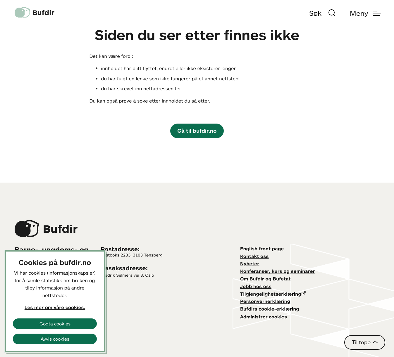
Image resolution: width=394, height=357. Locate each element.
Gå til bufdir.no (196, 130)
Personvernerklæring (265, 301)
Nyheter (249, 263)
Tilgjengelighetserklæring (270, 294)
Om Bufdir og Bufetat (265, 279)
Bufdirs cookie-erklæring (269, 309)
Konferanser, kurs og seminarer (277, 271)
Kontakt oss (254, 256)
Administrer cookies (263, 317)
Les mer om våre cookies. (55, 307)
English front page (262, 249)
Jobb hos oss (255, 286)
